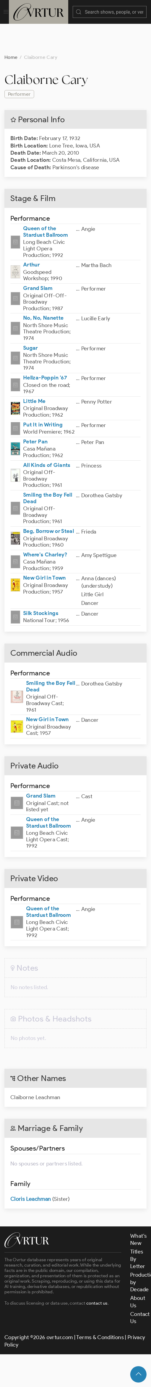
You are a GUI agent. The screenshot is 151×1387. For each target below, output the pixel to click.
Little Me (34, 395)
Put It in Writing (43, 418)
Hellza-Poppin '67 (45, 371)
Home (11, 51)
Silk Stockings (40, 607)
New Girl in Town (44, 572)
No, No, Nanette (43, 312)
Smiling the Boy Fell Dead (47, 492)
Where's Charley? (45, 548)
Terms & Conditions (99, 1331)
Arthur (31, 258)
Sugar (30, 342)
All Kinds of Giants (47, 459)
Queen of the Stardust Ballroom (45, 225)
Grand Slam (38, 282)
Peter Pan (35, 435)
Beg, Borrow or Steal (48, 525)
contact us (97, 1297)
